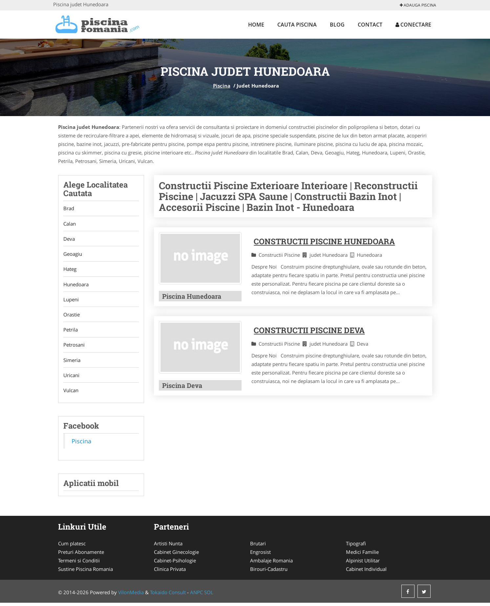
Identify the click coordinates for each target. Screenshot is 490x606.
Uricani (71, 378)
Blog (337, 24)
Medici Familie (362, 555)
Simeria (71, 362)
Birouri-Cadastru (269, 572)
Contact (370, 24)
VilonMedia (131, 595)
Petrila (70, 332)
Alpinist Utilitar (363, 563)
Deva (69, 239)
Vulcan (70, 393)
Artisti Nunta (168, 546)
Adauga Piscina (418, 5)
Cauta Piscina (297, 24)
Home (256, 24)
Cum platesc (72, 546)
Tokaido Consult (168, 595)
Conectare (413, 24)
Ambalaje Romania (271, 563)
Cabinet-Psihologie (175, 563)
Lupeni (71, 301)
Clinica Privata (170, 572)
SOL (208, 595)
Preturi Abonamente (81, 555)
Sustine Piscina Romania (85, 572)
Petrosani (74, 347)
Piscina (221, 85)
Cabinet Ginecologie (176, 555)
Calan (69, 224)
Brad (68, 208)
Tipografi (356, 546)
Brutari (258, 546)
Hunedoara (76, 285)
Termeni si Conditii (79, 563)
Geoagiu (72, 255)
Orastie (71, 316)
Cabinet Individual (366, 572)
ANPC (196, 595)
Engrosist (260, 555)
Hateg (69, 270)
